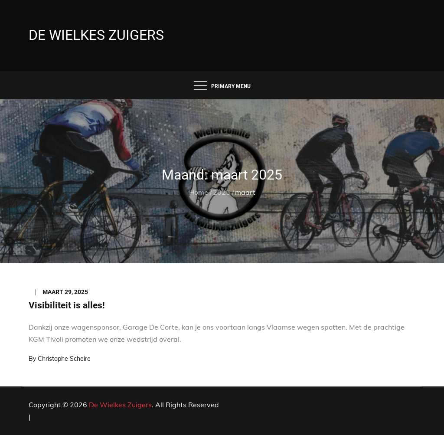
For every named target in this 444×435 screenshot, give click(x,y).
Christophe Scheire (64, 359)
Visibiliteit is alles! (67, 305)
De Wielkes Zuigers (96, 35)
